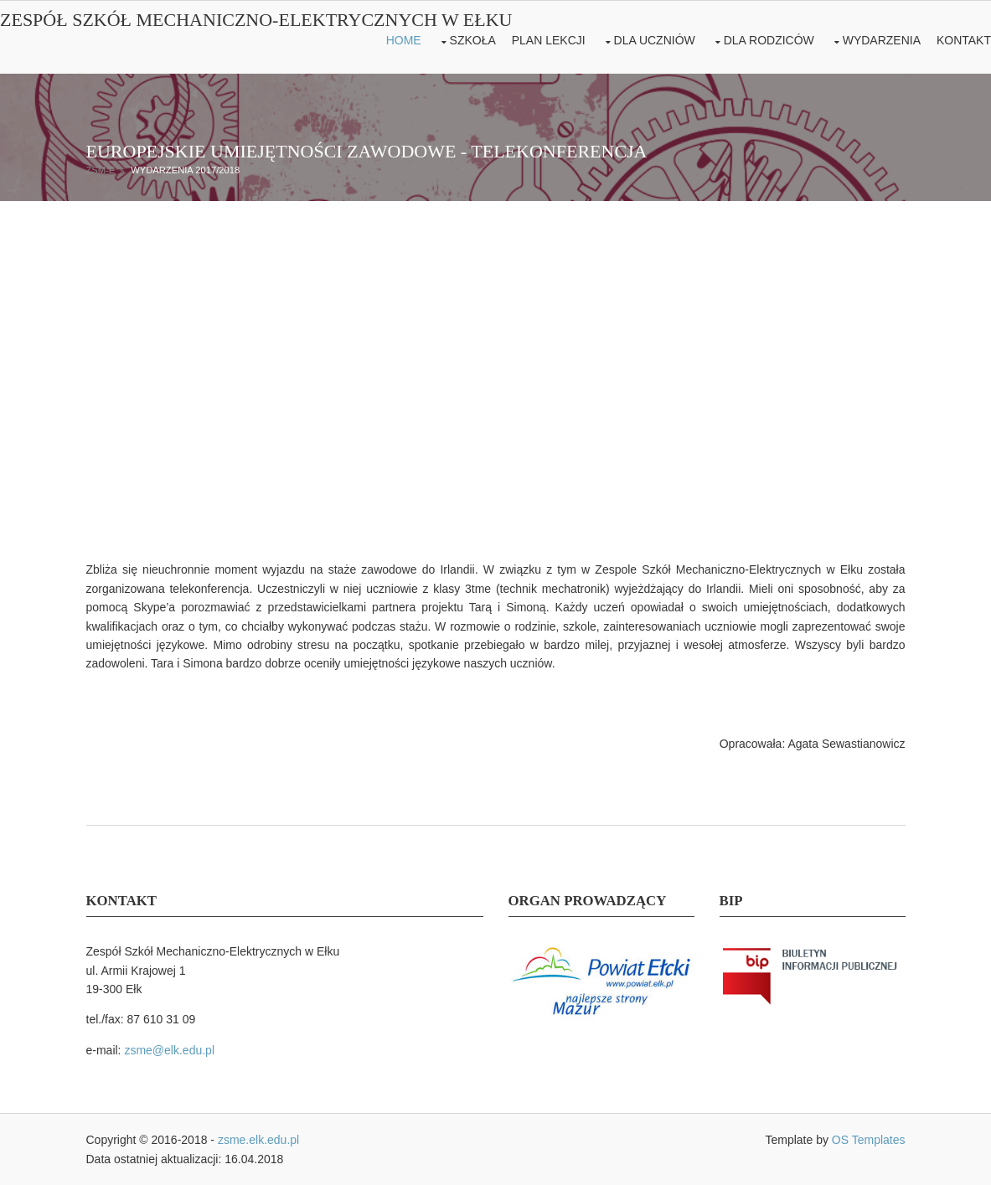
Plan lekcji (549, 40)
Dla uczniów (654, 40)
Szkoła (473, 40)
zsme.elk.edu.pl (258, 1139)
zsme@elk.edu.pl (169, 1050)
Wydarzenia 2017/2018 (185, 170)
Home (403, 40)
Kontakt (964, 40)
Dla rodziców (769, 40)
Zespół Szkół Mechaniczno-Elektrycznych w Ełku (256, 19)
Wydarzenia (882, 40)
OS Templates (869, 1139)
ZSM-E (101, 170)
